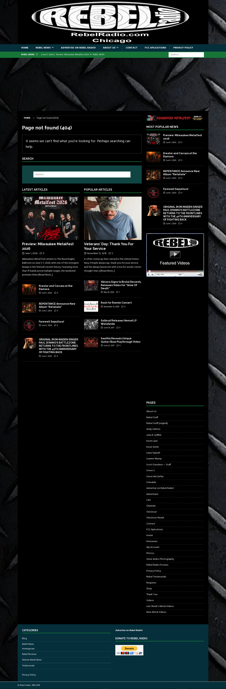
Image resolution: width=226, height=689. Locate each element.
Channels (151, 506)
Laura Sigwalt (153, 453)
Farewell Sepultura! (51, 321)
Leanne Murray (154, 459)
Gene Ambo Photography (160, 559)
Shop (149, 589)
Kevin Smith (152, 447)
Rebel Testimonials (156, 577)
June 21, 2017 (109, 345)
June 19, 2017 (109, 327)
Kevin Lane (152, 441)
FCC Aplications (155, 48)
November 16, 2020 (111, 306)
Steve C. (150, 471)
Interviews (151, 541)
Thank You (151, 594)
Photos (150, 553)
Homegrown (28, 649)
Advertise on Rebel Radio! (78, 48)
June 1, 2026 (31, 253)
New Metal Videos (156, 612)
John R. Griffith (153, 435)
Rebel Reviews (29, 654)
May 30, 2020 (109, 292)
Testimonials (28, 666)
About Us (109, 48)
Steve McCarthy (154, 477)
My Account (152, 547)
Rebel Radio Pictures (157, 565)
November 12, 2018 (96, 253)
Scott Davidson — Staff (158, 465)
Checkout (151, 512)
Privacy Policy (183, 48)
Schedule (151, 482)
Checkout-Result (155, 518)
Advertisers (152, 494)
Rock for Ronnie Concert (116, 302)
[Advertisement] (113, 84)
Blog (24, 638)
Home (24, 48)
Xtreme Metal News (31, 660)
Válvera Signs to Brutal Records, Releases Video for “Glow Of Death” (121, 285)
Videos (150, 600)
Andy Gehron (153, 429)
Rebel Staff (152, 417)
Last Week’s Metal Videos (160, 606)
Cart (148, 500)
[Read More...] (45, 275)
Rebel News (43, 48)
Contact (132, 48)
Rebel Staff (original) (157, 423)
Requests (151, 583)
